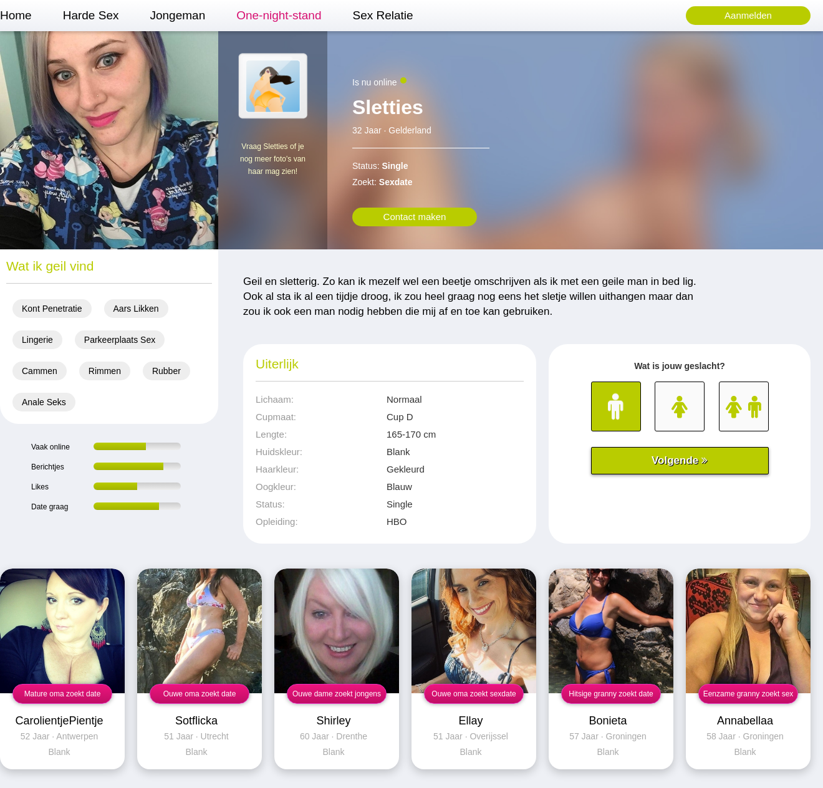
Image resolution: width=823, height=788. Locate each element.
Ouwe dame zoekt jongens (336, 694)
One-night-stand (278, 15)
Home (16, 15)
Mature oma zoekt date (62, 694)
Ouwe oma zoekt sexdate (473, 694)
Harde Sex (91, 15)
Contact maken (414, 216)
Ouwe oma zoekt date (199, 694)
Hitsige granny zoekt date (611, 694)
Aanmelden (748, 15)
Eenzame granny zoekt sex (748, 694)
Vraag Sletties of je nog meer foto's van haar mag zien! (273, 159)
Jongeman (177, 15)
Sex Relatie (382, 15)
